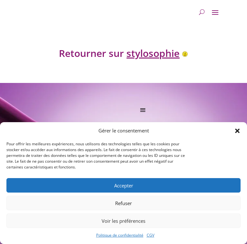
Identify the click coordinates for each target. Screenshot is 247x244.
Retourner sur (119, 53)
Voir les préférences (123, 221)
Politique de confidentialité (119, 235)
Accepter (123, 185)
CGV (150, 235)
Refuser (123, 203)
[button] (237, 131)
